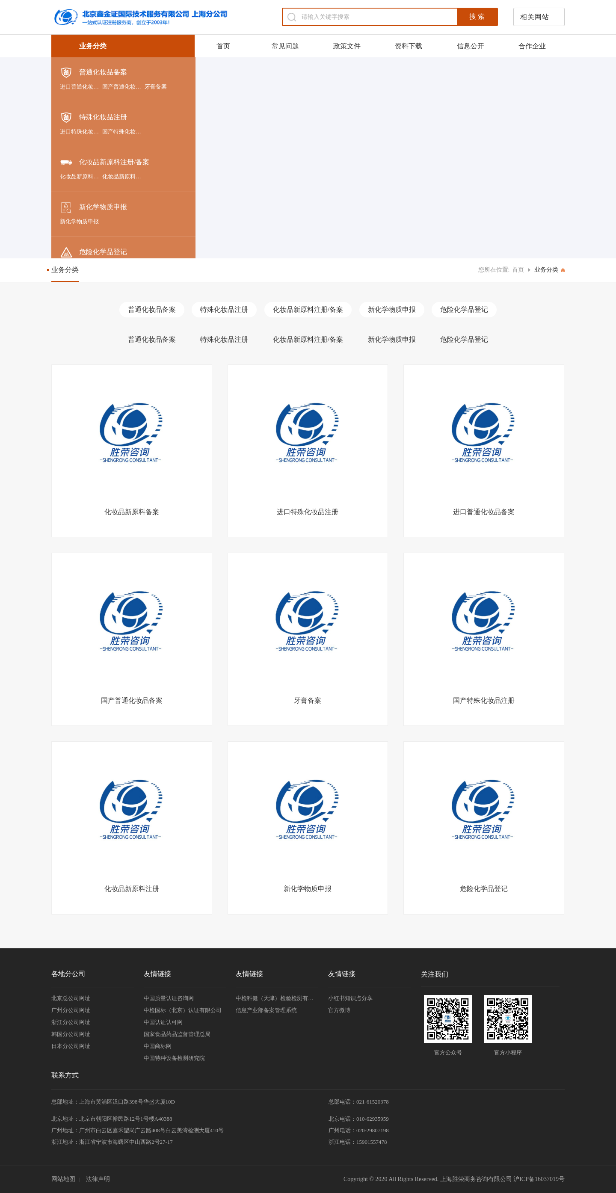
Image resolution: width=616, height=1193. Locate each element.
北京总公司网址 (70, 998)
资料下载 (408, 46)
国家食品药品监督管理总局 (177, 1034)
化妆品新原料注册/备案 (104, 162)
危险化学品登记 (93, 252)
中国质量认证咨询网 (169, 998)
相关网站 (534, 17)
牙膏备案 (156, 86)
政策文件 (347, 46)
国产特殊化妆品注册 (123, 131)
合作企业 (532, 46)
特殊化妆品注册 (93, 117)
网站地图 (63, 1179)
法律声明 (98, 1179)
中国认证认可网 (163, 1022)
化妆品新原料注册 (123, 176)
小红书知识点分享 (350, 998)
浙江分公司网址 (70, 1022)
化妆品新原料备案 (81, 176)
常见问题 (285, 46)
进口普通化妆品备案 (81, 86)
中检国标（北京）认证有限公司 (183, 1010)
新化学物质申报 (93, 207)
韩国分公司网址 (70, 1034)
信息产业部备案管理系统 (266, 1010)
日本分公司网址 (70, 1046)
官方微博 (339, 1010)
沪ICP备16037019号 (539, 1179)
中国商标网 (158, 1046)
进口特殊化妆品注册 (81, 131)
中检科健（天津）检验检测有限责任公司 (277, 998)
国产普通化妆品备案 (123, 86)
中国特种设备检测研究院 (174, 1058)
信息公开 (470, 46)
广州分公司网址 (70, 1010)
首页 (223, 46)
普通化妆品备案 (93, 72)
